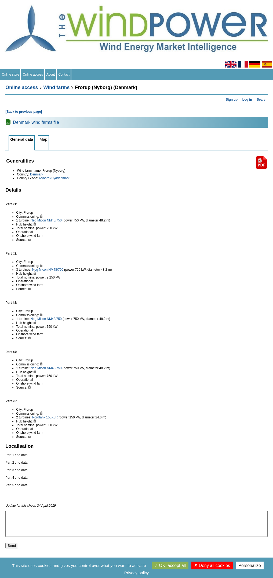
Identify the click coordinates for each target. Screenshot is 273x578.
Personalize (249, 565)
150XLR (52, 417)
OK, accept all (170, 565)
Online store (10, 74)
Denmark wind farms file (36, 122)
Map (43, 139)
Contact (64, 74)
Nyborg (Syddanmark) (54, 178)
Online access (33, 74)
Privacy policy (136, 572)
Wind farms (56, 87)
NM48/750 (54, 220)
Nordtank (38, 417)
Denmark (36, 174)
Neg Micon (38, 220)
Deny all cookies (212, 565)
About (51, 74)
